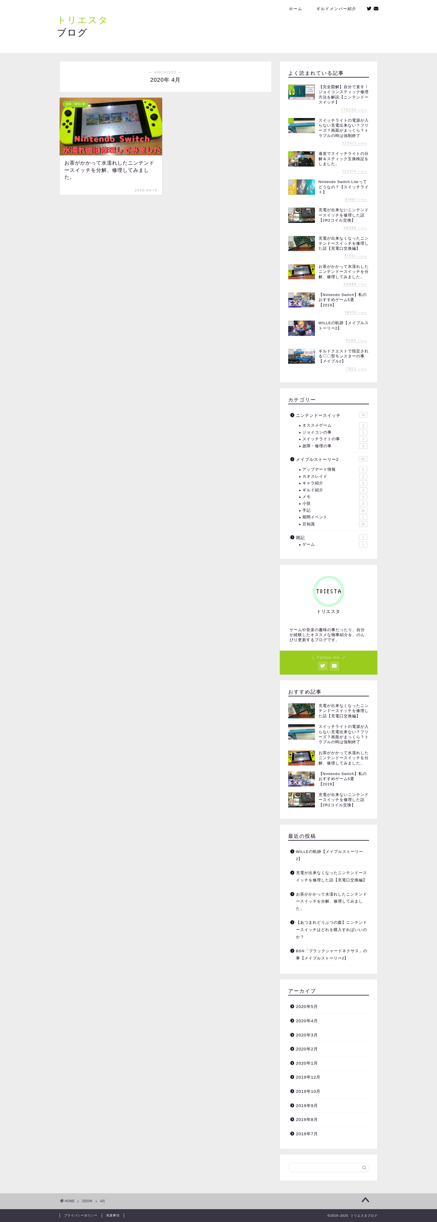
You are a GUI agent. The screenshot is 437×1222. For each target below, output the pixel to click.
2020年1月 (307, 1063)
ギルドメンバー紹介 (336, 8)
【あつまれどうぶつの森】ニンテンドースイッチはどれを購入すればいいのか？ (331, 929)
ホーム (295, 8)
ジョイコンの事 (334, 432)
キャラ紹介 (334, 483)
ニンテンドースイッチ (331, 415)
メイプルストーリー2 (331, 459)
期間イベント (334, 517)
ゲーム (334, 544)
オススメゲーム (334, 425)
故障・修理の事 (334, 446)
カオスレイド (334, 476)
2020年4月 (307, 1020)
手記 (334, 510)
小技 (334, 503)
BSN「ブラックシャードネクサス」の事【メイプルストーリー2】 (331, 954)
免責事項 (113, 1215)
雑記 (331, 537)
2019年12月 (308, 1077)
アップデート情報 (334, 469)
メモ (334, 497)
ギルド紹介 (334, 490)
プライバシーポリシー (81, 1215)
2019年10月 (308, 1091)
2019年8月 (307, 1119)
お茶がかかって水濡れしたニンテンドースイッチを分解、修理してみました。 (331, 901)
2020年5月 (307, 1006)
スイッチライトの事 (334, 439)
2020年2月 (307, 1049)
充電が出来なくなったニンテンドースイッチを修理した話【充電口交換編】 (331, 876)
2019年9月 (307, 1105)
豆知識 (334, 524)
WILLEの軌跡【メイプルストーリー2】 (329, 855)
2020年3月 (307, 1035)
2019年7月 (307, 1133)
